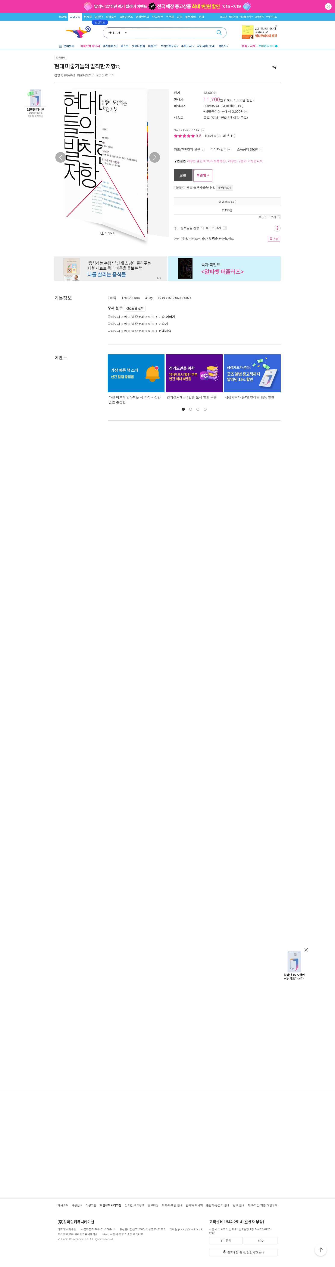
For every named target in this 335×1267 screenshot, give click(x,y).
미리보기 (110, 233)
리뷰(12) (229, 135)
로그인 (223, 16)
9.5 (199, 135)
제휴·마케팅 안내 (172, 1205)
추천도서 (186, 46)
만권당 (99, 17)
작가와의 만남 (205, 46)
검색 (219, 33)
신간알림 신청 (135, 308)
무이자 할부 (220, 149)
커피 (201, 17)
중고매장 (157, 17)
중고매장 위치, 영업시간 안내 (245, 1252)
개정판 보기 (224, 187)
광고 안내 (238, 1205)
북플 (244, 46)
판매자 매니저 (194, 1205)
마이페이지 (245, 16)
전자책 (88, 17)
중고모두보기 (270, 217)
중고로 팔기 (216, 228)
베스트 (125, 46)
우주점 (170, 17)
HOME (63, 17)
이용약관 (90, 1205)
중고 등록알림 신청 (189, 228)
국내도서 (75, 17)
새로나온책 (138, 46)
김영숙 (58, 75)
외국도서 (111, 17)
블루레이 (190, 17)
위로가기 (321, 1250)
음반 (179, 17)
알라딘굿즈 (126, 17)
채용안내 (77, 1205)
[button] (183, 409)
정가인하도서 (168, 46)
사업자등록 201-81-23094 (97, 1229)
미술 (151, 316)
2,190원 (227, 210)
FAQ (260, 1240)
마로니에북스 (86, 75)
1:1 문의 (226, 1240)
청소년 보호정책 (134, 1205)
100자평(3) (212, 135)
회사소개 (62, 1205)
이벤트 (152, 46)
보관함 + (203, 175)
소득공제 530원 (250, 149)
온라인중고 (142, 17)
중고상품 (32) (227, 202)
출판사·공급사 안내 (217, 1205)
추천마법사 (109, 46)
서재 (253, 46)
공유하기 (274, 66)
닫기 (328, 6)
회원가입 (233, 16)
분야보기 (68, 46)
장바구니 (271, 16)
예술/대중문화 (134, 316)
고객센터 (259, 16)
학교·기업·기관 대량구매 (263, 1205)
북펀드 (222, 46)
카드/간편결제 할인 (189, 149)
